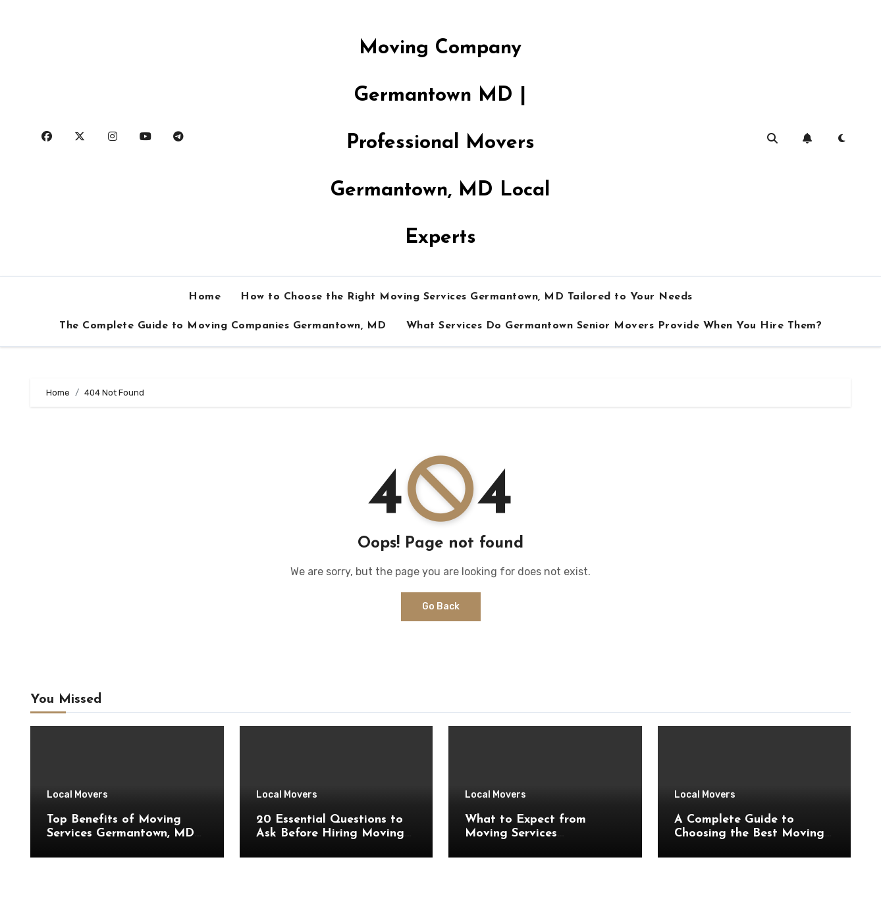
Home (204, 297)
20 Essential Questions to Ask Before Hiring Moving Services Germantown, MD (330, 833)
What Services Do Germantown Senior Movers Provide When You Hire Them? (614, 325)
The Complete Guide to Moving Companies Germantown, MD (223, 325)
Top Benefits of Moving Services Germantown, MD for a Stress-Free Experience (126, 833)
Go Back (441, 606)
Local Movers (77, 795)
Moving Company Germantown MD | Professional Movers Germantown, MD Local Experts (440, 143)
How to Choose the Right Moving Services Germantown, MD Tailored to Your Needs (466, 297)
